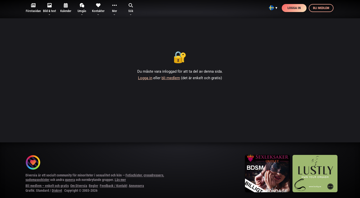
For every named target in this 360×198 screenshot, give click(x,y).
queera (70, 180)
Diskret (57, 190)
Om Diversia (78, 186)
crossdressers (153, 175)
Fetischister (134, 175)
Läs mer (120, 180)
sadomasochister (38, 180)
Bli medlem (321, 8)
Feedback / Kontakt (113, 186)
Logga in (294, 8)
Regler (93, 186)
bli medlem (171, 78)
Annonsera (136, 186)
